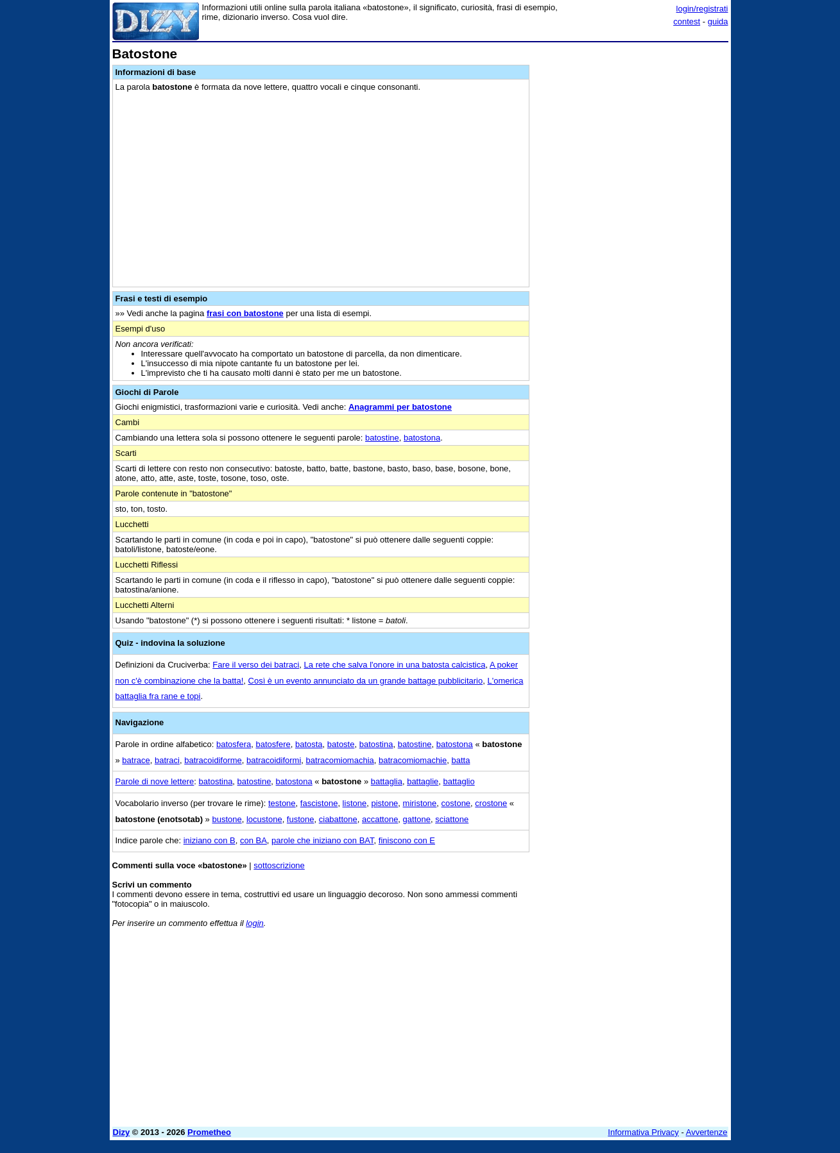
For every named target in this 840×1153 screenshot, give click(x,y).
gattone (417, 819)
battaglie (422, 781)
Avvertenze (707, 1132)
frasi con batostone (245, 313)
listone (355, 803)
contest (686, 21)
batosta (309, 744)
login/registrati (702, 8)
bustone (226, 819)
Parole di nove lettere (155, 781)
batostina (376, 744)
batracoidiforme (213, 760)
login (254, 923)
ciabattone (338, 819)
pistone (384, 803)
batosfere (272, 744)
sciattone (451, 819)
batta (460, 760)
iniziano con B (210, 840)
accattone (380, 819)
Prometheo (209, 1132)
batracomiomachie (413, 760)
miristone (420, 803)
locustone (264, 819)
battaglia (386, 781)
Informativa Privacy (643, 1132)
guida (718, 21)
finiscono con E (407, 840)
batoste (341, 744)
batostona (422, 437)
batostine (382, 437)
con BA (253, 840)
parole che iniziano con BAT (322, 840)
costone (456, 803)
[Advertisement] (632, 239)
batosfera (233, 744)
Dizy (121, 1132)
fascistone (319, 803)
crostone (491, 803)
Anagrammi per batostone (400, 407)
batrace (136, 760)
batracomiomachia (340, 760)
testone (282, 803)
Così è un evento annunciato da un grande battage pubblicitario (365, 681)
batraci (167, 760)
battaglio (459, 781)
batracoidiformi (273, 760)
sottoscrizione (278, 865)
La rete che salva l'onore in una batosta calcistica (395, 664)
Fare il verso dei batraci (255, 664)
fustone (300, 819)
